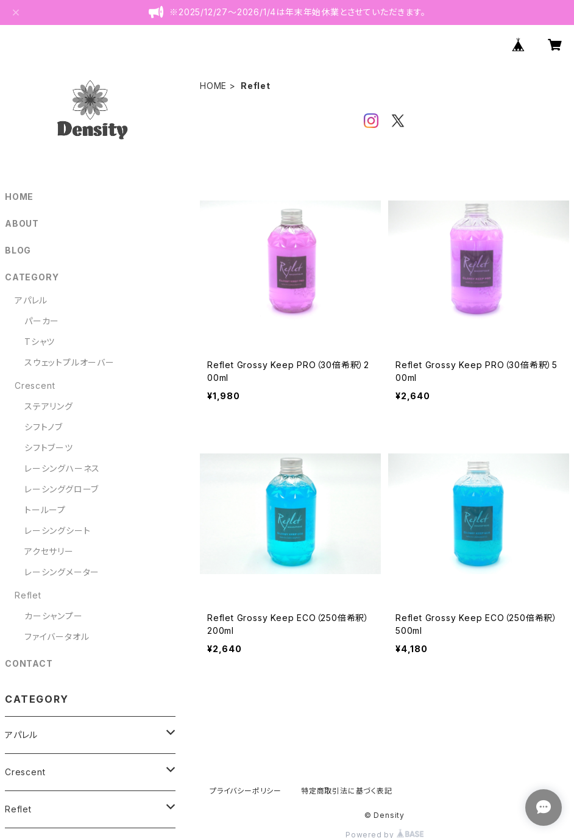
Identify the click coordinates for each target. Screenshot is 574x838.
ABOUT (22, 223)
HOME (213, 85)
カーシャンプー (53, 616)
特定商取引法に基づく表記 (346, 790)
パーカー (41, 321)
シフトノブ (43, 427)
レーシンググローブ (61, 489)
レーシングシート (57, 530)
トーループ (45, 510)
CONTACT (29, 663)
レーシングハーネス (62, 468)
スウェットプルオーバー (69, 362)
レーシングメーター (61, 572)
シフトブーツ (48, 447)
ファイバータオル (56, 636)
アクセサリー (49, 551)
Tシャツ (39, 341)
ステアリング (48, 406)
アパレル (31, 300)
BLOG (18, 250)
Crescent (35, 385)
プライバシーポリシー (246, 790)
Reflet (28, 595)
